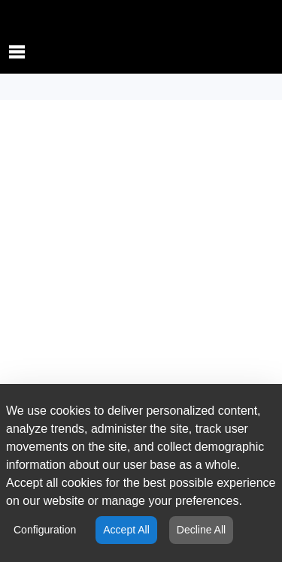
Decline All (201, 530)
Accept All (126, 530)
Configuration (45, 530)
